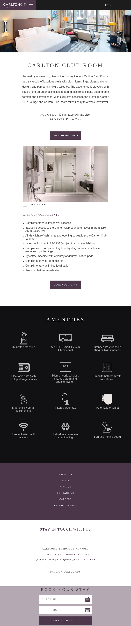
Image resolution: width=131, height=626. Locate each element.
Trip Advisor (79, 539)
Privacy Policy (65, 505)
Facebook (51, 539)
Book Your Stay (65, 284)
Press (65, 480)
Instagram (60, 539)
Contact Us (65, 493)
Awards (65, 486)
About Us (65, 474)
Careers (65, 499)
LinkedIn (70, 539)
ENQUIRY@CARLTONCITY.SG (79, 559)
